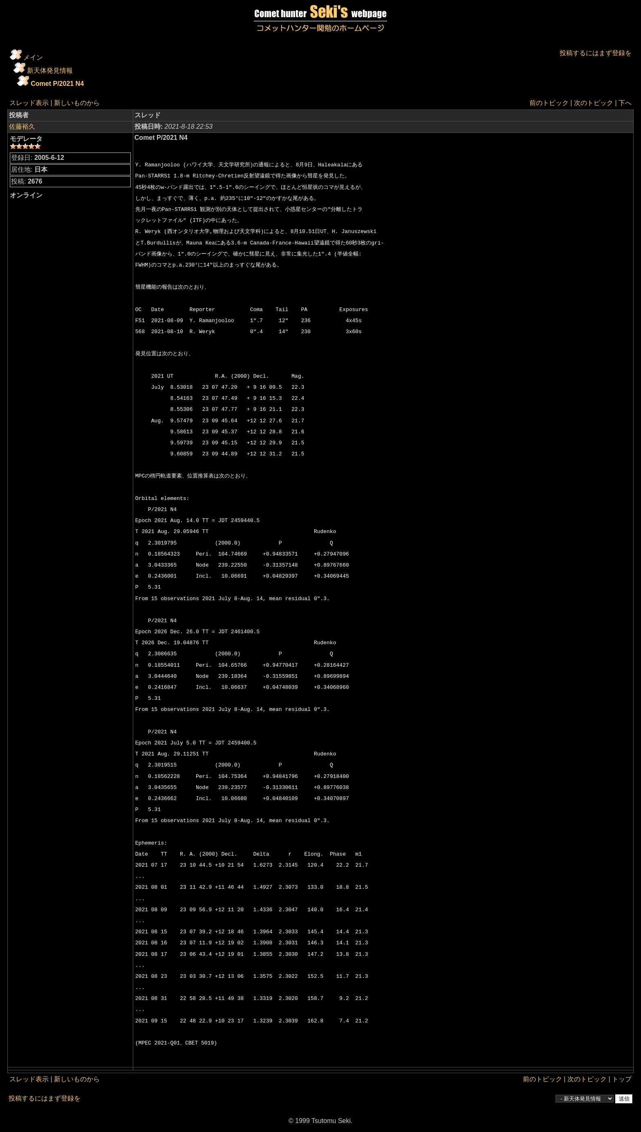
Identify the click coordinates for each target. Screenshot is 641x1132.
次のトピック (593, 102)
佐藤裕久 (22, 126)
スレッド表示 (29, 102)
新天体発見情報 (50, 70)
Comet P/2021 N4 (57, 83)
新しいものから (77, 102)
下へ (625, 102)
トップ (622, 1079)
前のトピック (549, 102)
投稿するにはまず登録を (596, 52)
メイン (33, 57)
